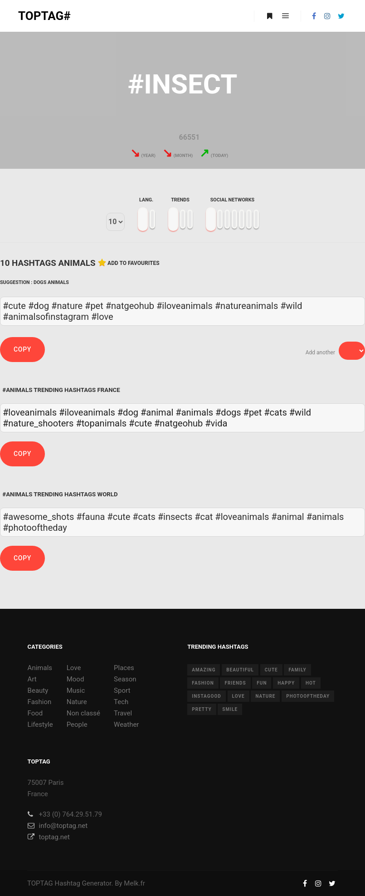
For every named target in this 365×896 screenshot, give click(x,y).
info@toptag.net (58, 825)
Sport (122, 690)
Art (32, 679)
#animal (157, 412)
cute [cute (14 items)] (271, 669)
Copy (22, 349)
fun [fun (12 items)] (262, 683)
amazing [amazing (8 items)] (203, 669)
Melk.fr (134, 883)
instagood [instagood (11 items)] (206, 696)
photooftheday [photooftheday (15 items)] (308, 696)
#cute (140, 423)
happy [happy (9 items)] (286, 683)
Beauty (38, 690)
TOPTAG (40, 883)
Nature (77, 702)
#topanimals (101, 423)
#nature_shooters (38, 423)
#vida (216, 423)
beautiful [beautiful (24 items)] (240, 669)
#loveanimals (30, 412)
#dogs (228, 412)
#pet (252, 412)
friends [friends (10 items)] (235, 683)
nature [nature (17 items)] (265, 696)
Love (74, 668)
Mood (75, 679)
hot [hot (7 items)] (311, 683)
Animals (58, 282)
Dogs (40, 282)
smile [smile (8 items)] (230, 709)
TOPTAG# (44, 16)
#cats (275, 412)
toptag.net (49, 837)
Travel (123, 713)
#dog (127, 412)
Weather (126, 724)
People (77, 724)
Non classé (83, 713)
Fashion (40, 702)
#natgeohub (178, 423)
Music (76, 690)
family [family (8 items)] (297, 669)
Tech (121, 702)
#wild (300, 412)
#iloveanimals (87, 412)
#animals (194, 412)
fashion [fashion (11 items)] (203, 683)
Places (124, 668)
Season (125, 679)
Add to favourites (133, 263)
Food (35, 713)
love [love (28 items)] (238, 696)
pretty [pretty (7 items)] (201, 709)
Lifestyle (40, 724)
